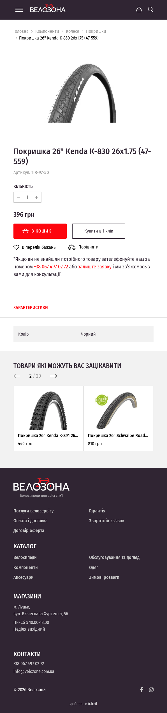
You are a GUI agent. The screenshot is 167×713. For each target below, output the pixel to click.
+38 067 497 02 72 (51, 267)
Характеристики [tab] (30, 307)
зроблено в (83, 704)
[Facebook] (141, 689)
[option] (83, 89)
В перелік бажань (34, 247)
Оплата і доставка (30, 520)
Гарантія (97, 511)
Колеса (72, 31)
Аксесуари (23, 577)
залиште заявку (95, 267)
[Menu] (19, 9)
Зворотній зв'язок (106, 520)
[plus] (36, 197)
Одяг (93, 567)
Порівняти (83, 247)
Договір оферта (28, 530)
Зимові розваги (104, 577)
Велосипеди (25, 557)
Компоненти (47, 31)
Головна (21, 31)
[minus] (18, 197)
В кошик (36, 231)
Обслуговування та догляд (114, 557)
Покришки (96, 31)
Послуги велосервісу (33, 511)
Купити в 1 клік (98, 231)
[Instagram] (151, 690)
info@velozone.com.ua (33, 671)
